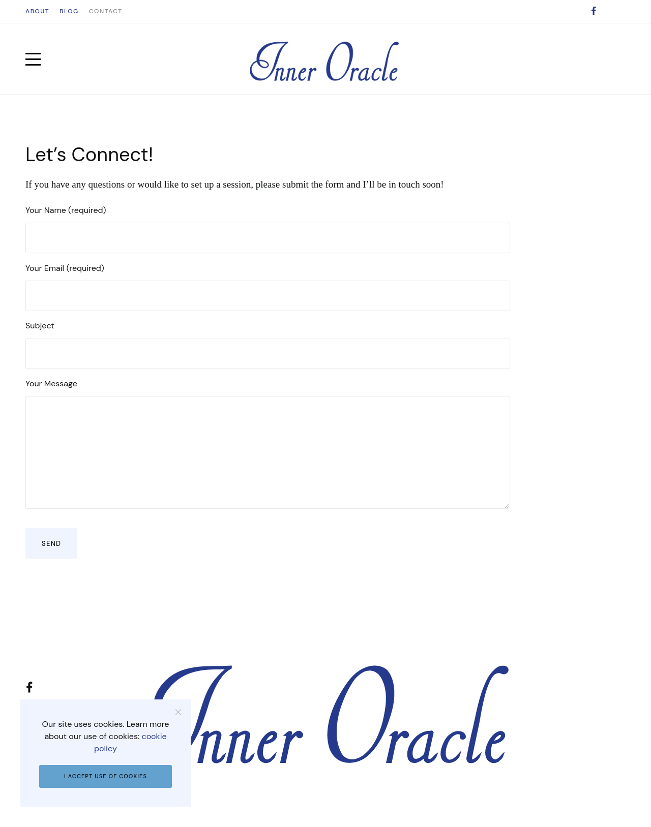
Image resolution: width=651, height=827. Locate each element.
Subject (267, 344)
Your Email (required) (267, 287)
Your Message (267, 443)
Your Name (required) (267, 229)
